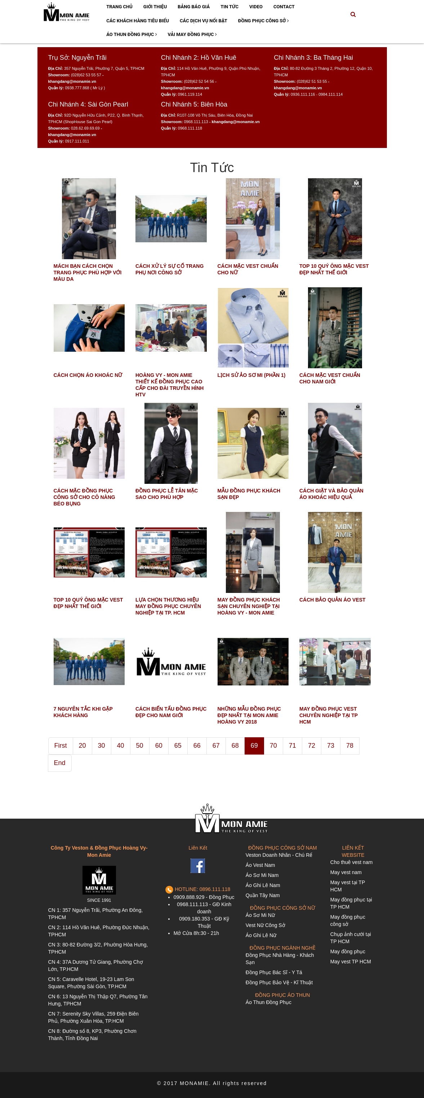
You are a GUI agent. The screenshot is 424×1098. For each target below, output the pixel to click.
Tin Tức (229, 6)
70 (273, 745)
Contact (284, 6)
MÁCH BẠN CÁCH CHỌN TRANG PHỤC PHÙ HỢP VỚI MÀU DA (88, 272)
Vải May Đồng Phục (192, 34)
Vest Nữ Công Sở (265, 925)
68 (235, 745)
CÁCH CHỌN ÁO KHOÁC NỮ (88, 375)
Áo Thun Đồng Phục (131, 34)
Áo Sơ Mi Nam (262, 875)
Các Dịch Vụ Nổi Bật (203, 20)
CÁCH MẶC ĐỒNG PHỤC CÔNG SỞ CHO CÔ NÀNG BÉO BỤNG (84, 497)
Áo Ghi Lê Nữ (261, 935)
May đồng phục (347, 951)
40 (120, 745)
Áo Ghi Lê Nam (263, 885)
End (60, 762)
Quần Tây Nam (263, 895)
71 (292, 745)
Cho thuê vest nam (351, 862)
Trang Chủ (119, 6)
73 (330, 745)
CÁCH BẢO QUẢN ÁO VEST (332, 600)
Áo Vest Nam (260, 865)
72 (311, 745)
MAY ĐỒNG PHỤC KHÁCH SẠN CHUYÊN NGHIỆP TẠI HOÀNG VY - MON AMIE (249, 606)
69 (254, 745)
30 (101, 745)
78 (349, 745)
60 (158, 745)
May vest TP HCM (350, 961)
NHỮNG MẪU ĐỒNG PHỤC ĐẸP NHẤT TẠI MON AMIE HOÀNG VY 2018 (249, 715)
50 (139, 745)
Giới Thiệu (155, 6)
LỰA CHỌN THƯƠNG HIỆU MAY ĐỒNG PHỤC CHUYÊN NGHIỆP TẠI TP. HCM (168, 606)
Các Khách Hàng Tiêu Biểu (137, 20)
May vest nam (346, 872)
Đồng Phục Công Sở (263, 20)
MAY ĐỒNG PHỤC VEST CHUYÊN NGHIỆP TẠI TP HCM (328, 715)
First (60, 745)
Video (256, 6)
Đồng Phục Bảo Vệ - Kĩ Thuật (279, 982)
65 (178, 745)
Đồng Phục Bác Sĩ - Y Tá (274, 972)
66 (197, 745)
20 (82, 745)
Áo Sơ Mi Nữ (260, 915)
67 (216, 745)
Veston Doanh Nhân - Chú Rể (279, 855)
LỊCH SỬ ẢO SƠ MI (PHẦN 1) (252, 375)
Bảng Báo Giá (194, 6)
